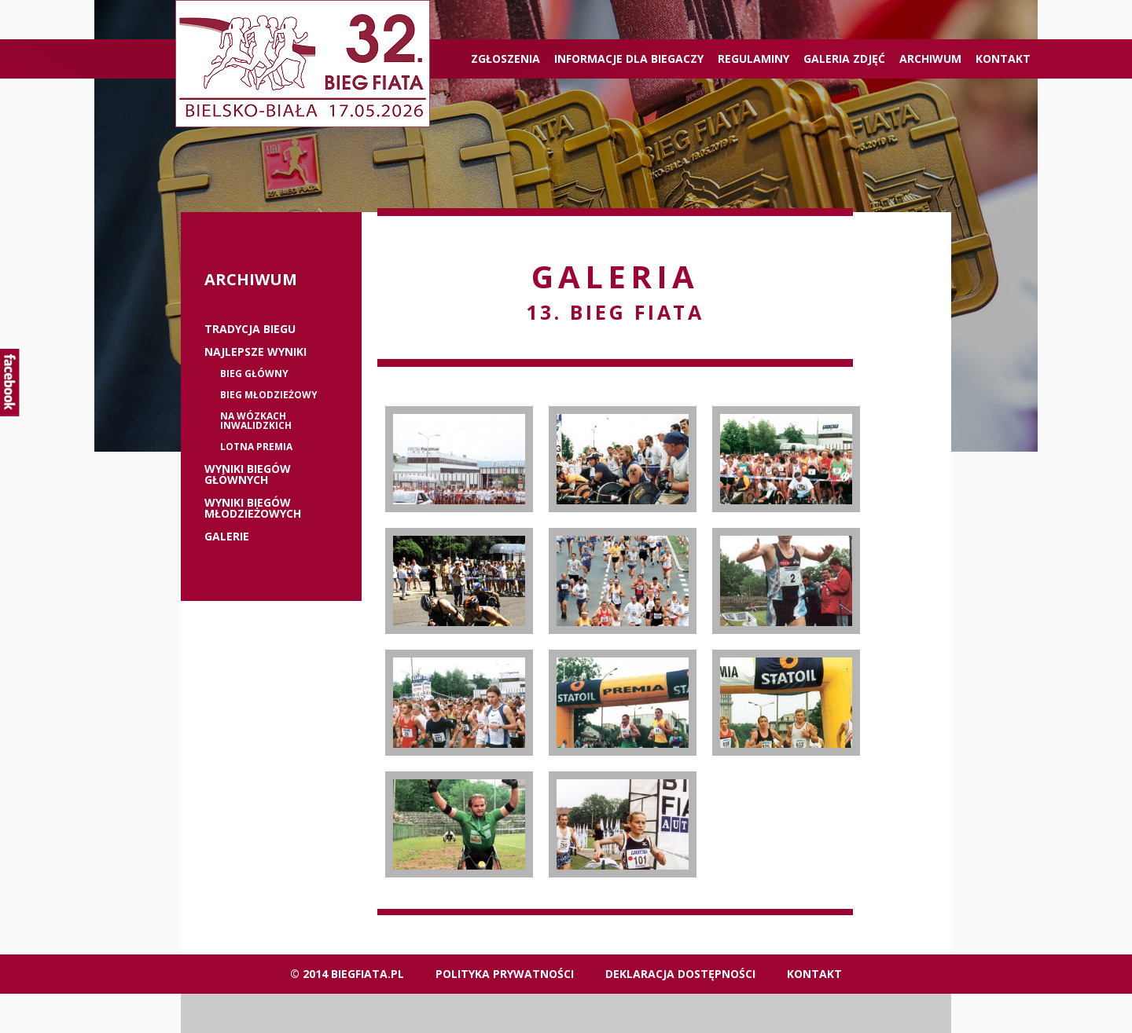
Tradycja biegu (250, 329)
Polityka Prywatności (505, 973)
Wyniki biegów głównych (247, 474)
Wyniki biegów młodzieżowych (252, 508)
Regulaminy (753, 58)
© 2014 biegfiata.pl (347, 973)
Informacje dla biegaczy (629, 58)
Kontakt (1003, 58)
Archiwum (930, 58)
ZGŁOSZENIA (505, 58)
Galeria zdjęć (844, 58)
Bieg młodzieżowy (269, 395)
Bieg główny (254, 374)
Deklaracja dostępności (680, 973)
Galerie (226, 536)
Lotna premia (256, 447)
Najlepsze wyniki (255, 351)
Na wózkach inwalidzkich (256, 421)
